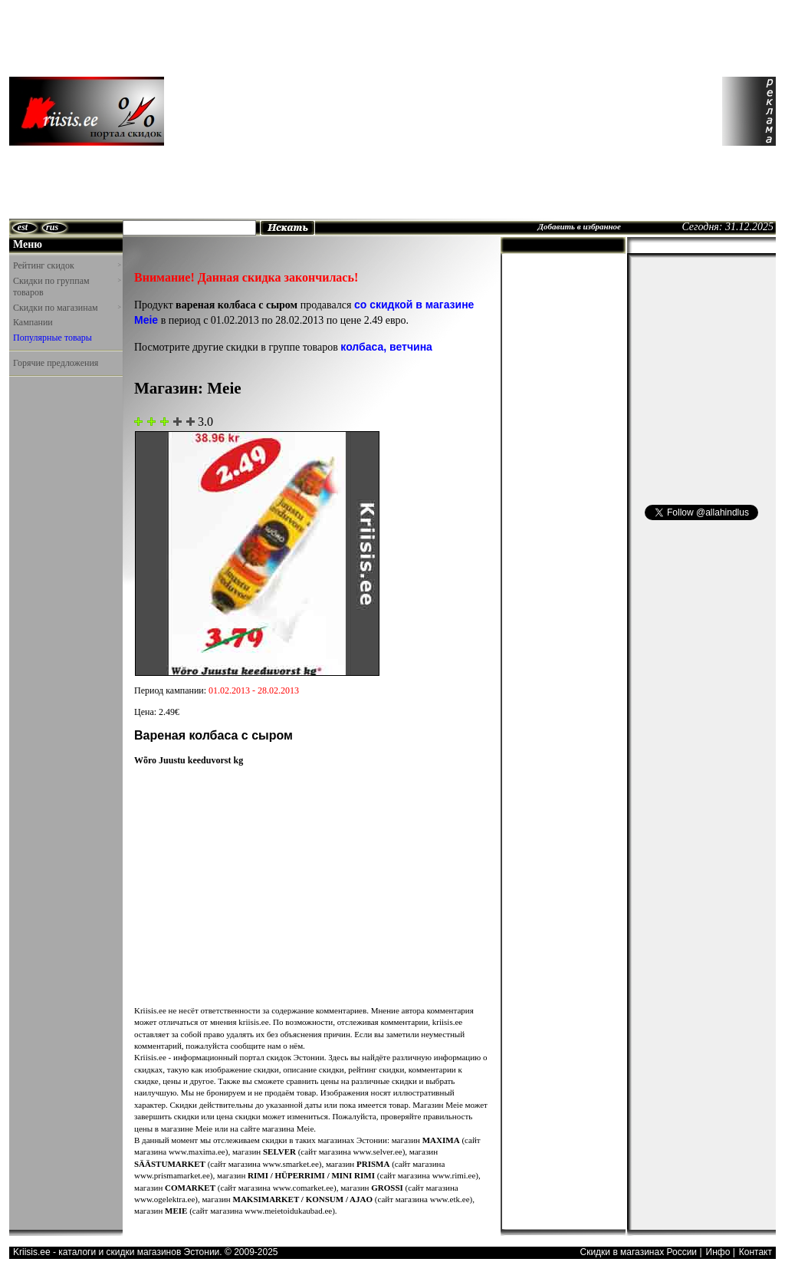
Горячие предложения (55, 363)
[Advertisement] (311, 111)
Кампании (33, 322)
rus (52, 227)
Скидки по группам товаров (66, 286)
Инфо (718, 1252)
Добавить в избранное (579, 226)
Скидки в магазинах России (638, 1252)
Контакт (755, 1252)
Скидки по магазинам (66, 307)
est (23, 227)
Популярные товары (52, 337)
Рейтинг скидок (66, 265)
